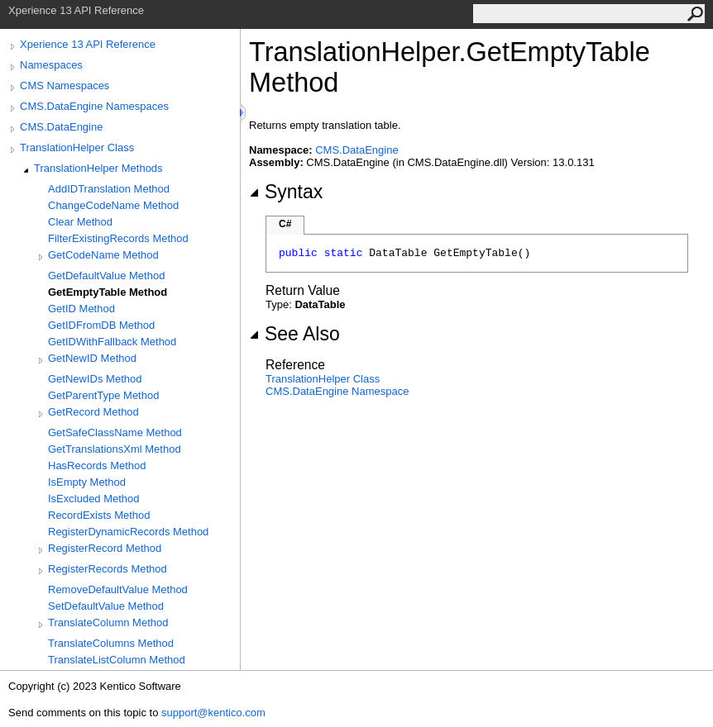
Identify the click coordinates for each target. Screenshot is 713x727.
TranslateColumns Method (111, 643)
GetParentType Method (103, 395)
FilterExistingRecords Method (118, 238)
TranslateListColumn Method (116, 659)
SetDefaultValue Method (106, 606)
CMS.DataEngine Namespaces (94, 106)
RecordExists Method (99, 515)
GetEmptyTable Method (107, 292)
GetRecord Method (93, 412)
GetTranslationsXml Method (114, 449)
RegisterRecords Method (107, 569)
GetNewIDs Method (94, 379)
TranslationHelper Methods (98, 168)
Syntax (286, 191)
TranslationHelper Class (77, 147)
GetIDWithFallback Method (112, 341)
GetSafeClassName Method (115, 432)
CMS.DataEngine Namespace (337, 391)
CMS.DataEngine (61, 127)
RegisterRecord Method (104, 548)
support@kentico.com (213, 712)
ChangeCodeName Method (113, 205)
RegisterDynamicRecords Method (128, 531)
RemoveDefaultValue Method (118, 589)
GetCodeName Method (103, 255)
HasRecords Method (97, 465)
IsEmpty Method (87, 482)
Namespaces (51, 65)
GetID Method (81, 308)
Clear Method (80, 222)
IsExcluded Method (94, 498)
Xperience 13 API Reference (88, 44)
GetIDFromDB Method (101, 325)
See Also (294, 333)
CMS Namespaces (64, 85)
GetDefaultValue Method (106, 275)
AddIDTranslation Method (109, 189)
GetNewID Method (92, 358)
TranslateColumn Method (108, 622)
